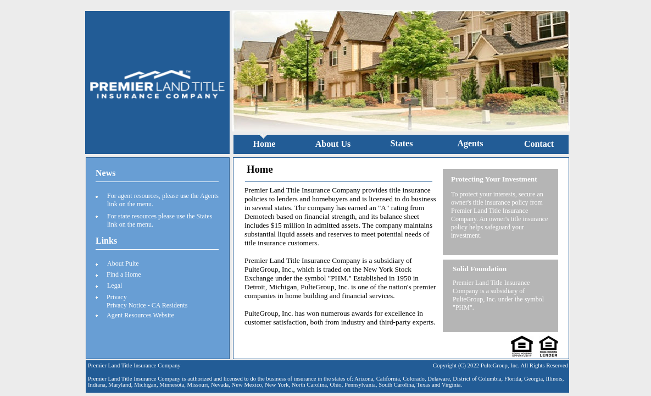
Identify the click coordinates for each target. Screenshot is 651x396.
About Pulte (123, 263)
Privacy (117, 297)
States (402, 143)
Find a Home (124, 274)
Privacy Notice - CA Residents (147, 305)
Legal (114, 285)
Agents (470, 143)
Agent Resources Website (140, 315)
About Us (332, 143)
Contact (539, 143)
